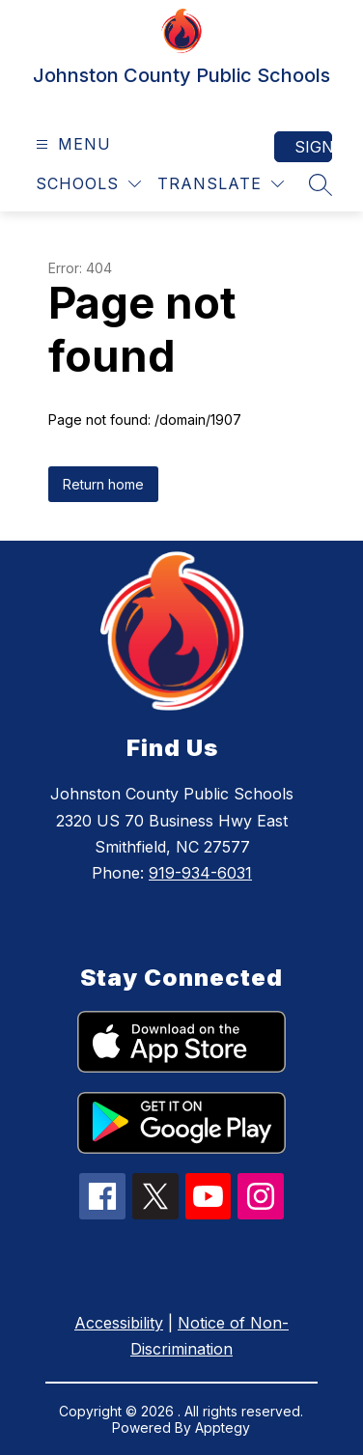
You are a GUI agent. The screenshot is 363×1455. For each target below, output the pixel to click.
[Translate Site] (221, 184)
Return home (103, 484)
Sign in (313, 146)
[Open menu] (71, 144)
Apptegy (222, 1427)
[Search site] (320, 184)
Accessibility (118, 1322)
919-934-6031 (200, 872)
